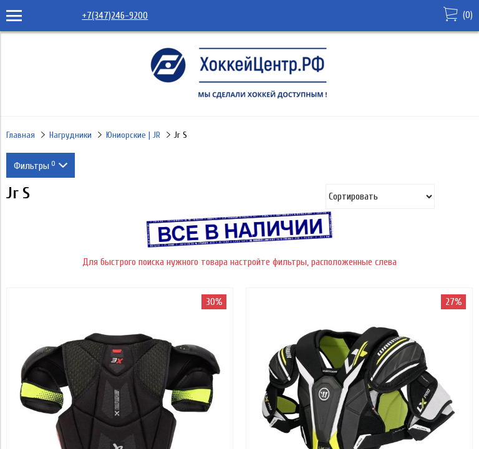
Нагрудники (70, 135)
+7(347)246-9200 (115, 15)
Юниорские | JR (133, 135)
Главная (20, 135)
